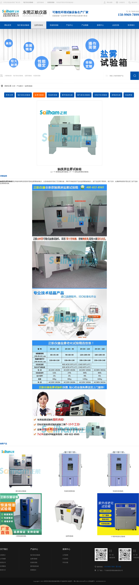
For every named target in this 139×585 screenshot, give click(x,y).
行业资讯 (65, 559)
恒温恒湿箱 (54, 25)
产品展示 (20, 86)
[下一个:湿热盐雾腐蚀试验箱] (79, 172)
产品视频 (84, 25)
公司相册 (3, 559)
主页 (13, 86)
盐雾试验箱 (40, 2)
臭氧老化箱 (116, 95)
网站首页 (7, 25)
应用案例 (3, 566)
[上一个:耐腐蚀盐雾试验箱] (59, 172)
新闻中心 (100, 25)
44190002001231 (101, 581)
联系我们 (131, 25)
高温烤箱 (128, 95)
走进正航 (115, 25)
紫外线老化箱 (67, 95)
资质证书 (3, 562)
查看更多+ (33, 570)
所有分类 (9, 95)
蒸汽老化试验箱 (83, 95)
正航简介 (3, 555)
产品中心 (69, 25)
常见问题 (65, 562)
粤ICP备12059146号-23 (80, 581)
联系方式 (3, 570)
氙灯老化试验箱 (23, 25)
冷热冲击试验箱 (100, 95)
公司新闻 (65, 555)
